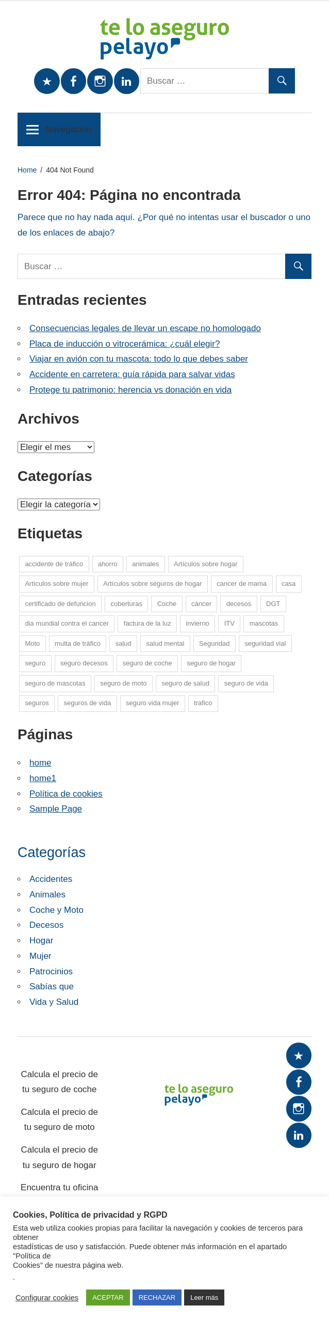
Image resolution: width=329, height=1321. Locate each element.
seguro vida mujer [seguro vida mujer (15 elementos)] (152, 703)
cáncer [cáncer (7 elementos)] (201, 604)
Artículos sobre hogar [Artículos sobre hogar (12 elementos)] (206, 564)
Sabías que (51, 986)
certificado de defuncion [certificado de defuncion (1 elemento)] (60, 604)
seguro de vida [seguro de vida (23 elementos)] (246, 683)
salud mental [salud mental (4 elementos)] (165, 643)
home (40, 763)
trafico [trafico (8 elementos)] (203, 703)
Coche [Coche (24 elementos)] (167, 604)
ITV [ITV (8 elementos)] (229, 623)
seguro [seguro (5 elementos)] (35, 663)
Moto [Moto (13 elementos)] (32, 643)
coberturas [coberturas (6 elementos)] (126, 604)
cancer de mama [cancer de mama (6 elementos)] (242, 583)
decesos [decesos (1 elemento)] (238, 604)
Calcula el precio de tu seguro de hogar (59, 1157)
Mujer (40, 956)
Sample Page (55, 809)
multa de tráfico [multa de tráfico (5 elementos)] (78, 643)
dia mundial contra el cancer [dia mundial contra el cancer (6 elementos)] (67, 623)
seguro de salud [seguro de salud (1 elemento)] (185, 683)
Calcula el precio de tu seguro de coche (59, 1082)
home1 (42, 778)
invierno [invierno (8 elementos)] (197, 623)
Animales (47, 894)
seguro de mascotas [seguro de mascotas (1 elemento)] (55, 683)
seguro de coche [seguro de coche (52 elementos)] (147, 663)
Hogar (41, 940)
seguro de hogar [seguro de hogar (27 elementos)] (211, 663)
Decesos (46, 925)
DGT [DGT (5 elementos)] (273, 604)
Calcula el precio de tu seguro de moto (59, 1119)
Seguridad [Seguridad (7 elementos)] (214, 643)
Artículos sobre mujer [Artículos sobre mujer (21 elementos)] (56, 583)
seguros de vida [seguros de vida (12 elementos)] (87, 703)
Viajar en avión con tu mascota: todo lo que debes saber (138, 359)
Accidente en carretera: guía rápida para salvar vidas (132, 374)
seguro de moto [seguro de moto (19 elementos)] (123, 683)
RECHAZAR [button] (157, 1297)
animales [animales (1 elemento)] (145, 564)
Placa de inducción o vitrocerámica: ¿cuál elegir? (124, 344)
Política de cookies (66, 794)
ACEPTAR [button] (107, 1297)
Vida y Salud (53, 1002)
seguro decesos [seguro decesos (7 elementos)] (84, 663)
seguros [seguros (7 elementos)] (36, 703)
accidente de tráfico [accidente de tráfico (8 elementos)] (54, 564)
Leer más (204, 1297)
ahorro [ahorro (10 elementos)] (108, 564)
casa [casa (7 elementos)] (288, 583)
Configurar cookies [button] (46, 1298)
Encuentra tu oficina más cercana (59, 1195)
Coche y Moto (56, 910)
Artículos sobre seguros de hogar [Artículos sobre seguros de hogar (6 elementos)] (152, 583)
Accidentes (50, 879)
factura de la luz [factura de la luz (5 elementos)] (147, 623)
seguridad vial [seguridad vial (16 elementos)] (265, 643)
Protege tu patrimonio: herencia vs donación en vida (130, 390)
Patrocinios (51, 971)
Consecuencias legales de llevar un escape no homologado (145, 328)
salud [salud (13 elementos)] (123, 643)
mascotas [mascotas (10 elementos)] (264, 623)
